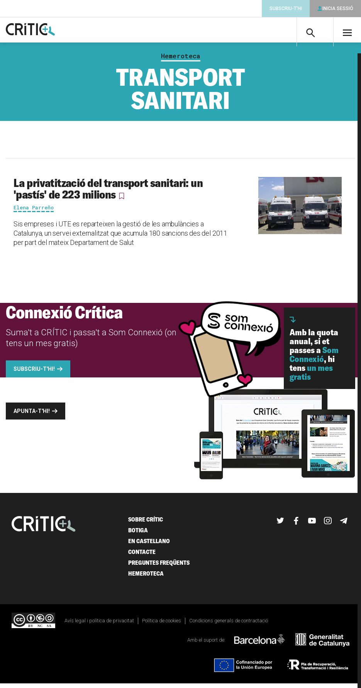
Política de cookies (161, 625)
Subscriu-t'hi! (34, 373)
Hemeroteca (180, 60)
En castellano (149, 545)
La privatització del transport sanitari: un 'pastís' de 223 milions (108, 193)
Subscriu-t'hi (285, 8)
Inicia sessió (337, 8)
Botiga (138, 534)
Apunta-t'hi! (32, 415)
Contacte (142, 556)
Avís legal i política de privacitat (99, 625)
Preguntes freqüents (159, 567)
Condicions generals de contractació (228, 625)
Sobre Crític (145, 523)
